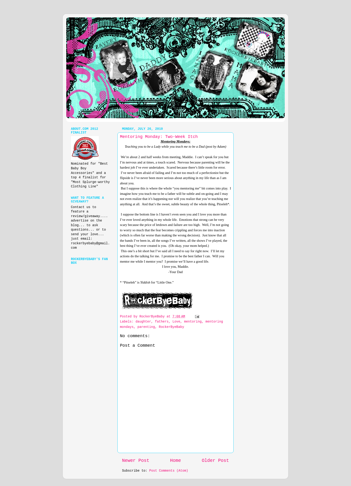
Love (176, 321)
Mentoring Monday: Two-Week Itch (159, 136)
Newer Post (135, 460)
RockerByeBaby (171, 327)
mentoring (193, 321)
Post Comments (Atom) (168, 471)
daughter (143, 321)
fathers (162, 321)
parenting (146, 327)
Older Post (215, 460)
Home (175, 460)
